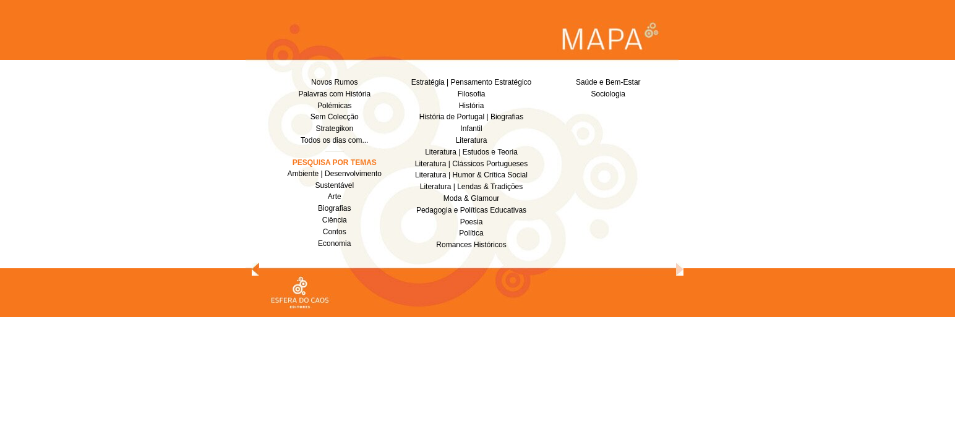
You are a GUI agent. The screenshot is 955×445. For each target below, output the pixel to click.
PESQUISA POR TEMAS (335, 162)
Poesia (471, 222)
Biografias (334, 208)
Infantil (471, 128)
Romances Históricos (471, 244)
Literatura (471, 140)
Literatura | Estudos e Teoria (471, 152)
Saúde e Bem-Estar (608, 82)
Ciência (334, 220)
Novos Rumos (334, 82)
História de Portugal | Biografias (471, 116)
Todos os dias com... (334, 140)
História (471, 105)
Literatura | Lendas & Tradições (471, 186)
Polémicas (334, 105)
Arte (334, 196)
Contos (334, 231)
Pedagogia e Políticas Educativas (471, 210)
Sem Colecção (334, 116)
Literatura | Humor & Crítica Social (471, 175)
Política (471, 233)
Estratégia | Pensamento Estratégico (471, 82)
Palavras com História (334, 94)
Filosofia (472, 94)
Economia (334, 243)
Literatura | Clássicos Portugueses (471, 163)
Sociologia (608, 94)
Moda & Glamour (471, 198)
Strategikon (334, 128)
